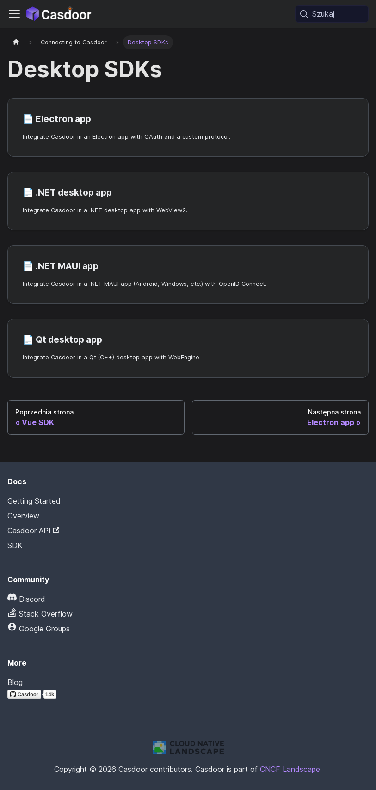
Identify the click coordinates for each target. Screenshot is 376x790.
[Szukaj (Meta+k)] (332, 14)
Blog (15, 682)
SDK (15, 545)
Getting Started (34, 501)
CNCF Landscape (290, 769)
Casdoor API (33, 530)
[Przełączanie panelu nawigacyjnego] (14, 14)
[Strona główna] (16, 42)
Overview (23, 515)
